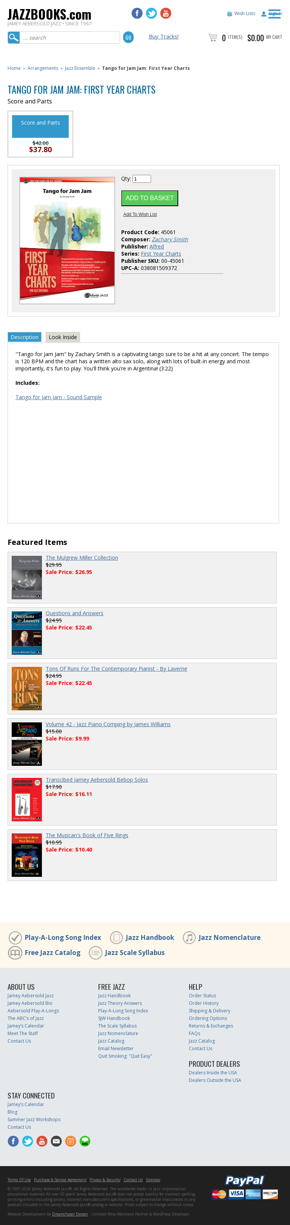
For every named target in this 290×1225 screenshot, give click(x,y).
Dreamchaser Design (70, 1214)
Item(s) (235, 37)
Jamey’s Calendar (26, 1026)
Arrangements (43, 68)
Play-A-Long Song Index (63, 937)
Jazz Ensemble (80, 68)
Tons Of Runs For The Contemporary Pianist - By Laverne (116, 668)
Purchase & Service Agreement (60, 1179)
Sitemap (153, 1179)
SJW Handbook (114, 1018)
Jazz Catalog (111, 1041)
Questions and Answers (74, 613)
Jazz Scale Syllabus (135, 952)
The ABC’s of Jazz (26, 1018)
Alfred (157, 246)
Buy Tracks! (164, 36)
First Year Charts (161, 253)
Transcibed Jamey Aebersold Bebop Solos (97, 779)
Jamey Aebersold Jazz (31, 995)
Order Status (202, 995)
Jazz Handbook (150, 937)
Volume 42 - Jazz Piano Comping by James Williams (108, 724)
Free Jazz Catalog (52, 952)
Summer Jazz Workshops (34, 1119)
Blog (12, 1112)
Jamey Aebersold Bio (30, 1003)
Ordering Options (208, 1018)
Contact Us (19, 1041)
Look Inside (63, 337)
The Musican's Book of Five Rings (87, 835)
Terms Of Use (19, 1179)
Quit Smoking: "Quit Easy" (125, 1056)
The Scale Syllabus (117, 1026)
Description (25, 337)
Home (14, 68)
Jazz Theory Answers (120, 1003)
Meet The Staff (23, 1033)
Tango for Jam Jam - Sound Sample (58, 397)
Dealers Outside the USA (215, 1080)
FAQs (194, 1033)
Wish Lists (244, 13)
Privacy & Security (104, 1179)
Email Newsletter (116, 1048)
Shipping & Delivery (209, 1010)
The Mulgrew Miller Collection (82, 557)
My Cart (274, 37)
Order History (204, 1003)
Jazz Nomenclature (230, 937)
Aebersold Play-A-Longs (33, 1010)
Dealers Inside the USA (213, 1072)
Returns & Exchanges (211, 1026)
